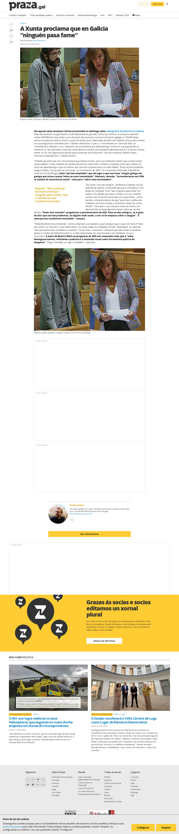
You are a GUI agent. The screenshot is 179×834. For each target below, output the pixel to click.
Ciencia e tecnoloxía (112, 783)
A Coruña (134, 777)
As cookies (56, 792)
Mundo (107, 795)
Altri (110, 15)
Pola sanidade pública (41, 15)
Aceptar (166, 827)
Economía (108, 798)
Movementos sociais (113, 801)
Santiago (134, 792)
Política (23, 23)
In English (56, 795)
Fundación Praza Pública (62, 777)
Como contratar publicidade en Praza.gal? (89, 778)
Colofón (55, 786)
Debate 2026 (122, 15)
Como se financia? (86, 788)
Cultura (107, 789)
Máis (137, 15)
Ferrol (133, 780)
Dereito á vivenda (65, 15)
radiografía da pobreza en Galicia (125, 131)
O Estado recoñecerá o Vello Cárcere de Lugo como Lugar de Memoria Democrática (124, 720)
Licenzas (55, 783)
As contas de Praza (86, 791)
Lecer (106, 792)
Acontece (108, 786)
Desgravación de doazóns (89, 794)
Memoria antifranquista (102, 714)
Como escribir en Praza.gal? (85, 783)
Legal (54, 789)
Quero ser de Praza (104, 640)
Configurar (143, 827)
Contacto (55, 780)
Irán (102, 15)
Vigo (132, 795)
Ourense (134, 786)
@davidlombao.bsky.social (81, 514)
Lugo (123, 714)
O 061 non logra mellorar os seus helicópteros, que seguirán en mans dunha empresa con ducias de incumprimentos (41, 722)
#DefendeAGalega (87, 15)
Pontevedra (136, 789)
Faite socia (157, 4)
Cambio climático (18, 15)
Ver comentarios (89, 534)
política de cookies (12, 826)
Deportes (108, 780)
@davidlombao (39, 40)
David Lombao (26, 40)
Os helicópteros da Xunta (20, 714)
